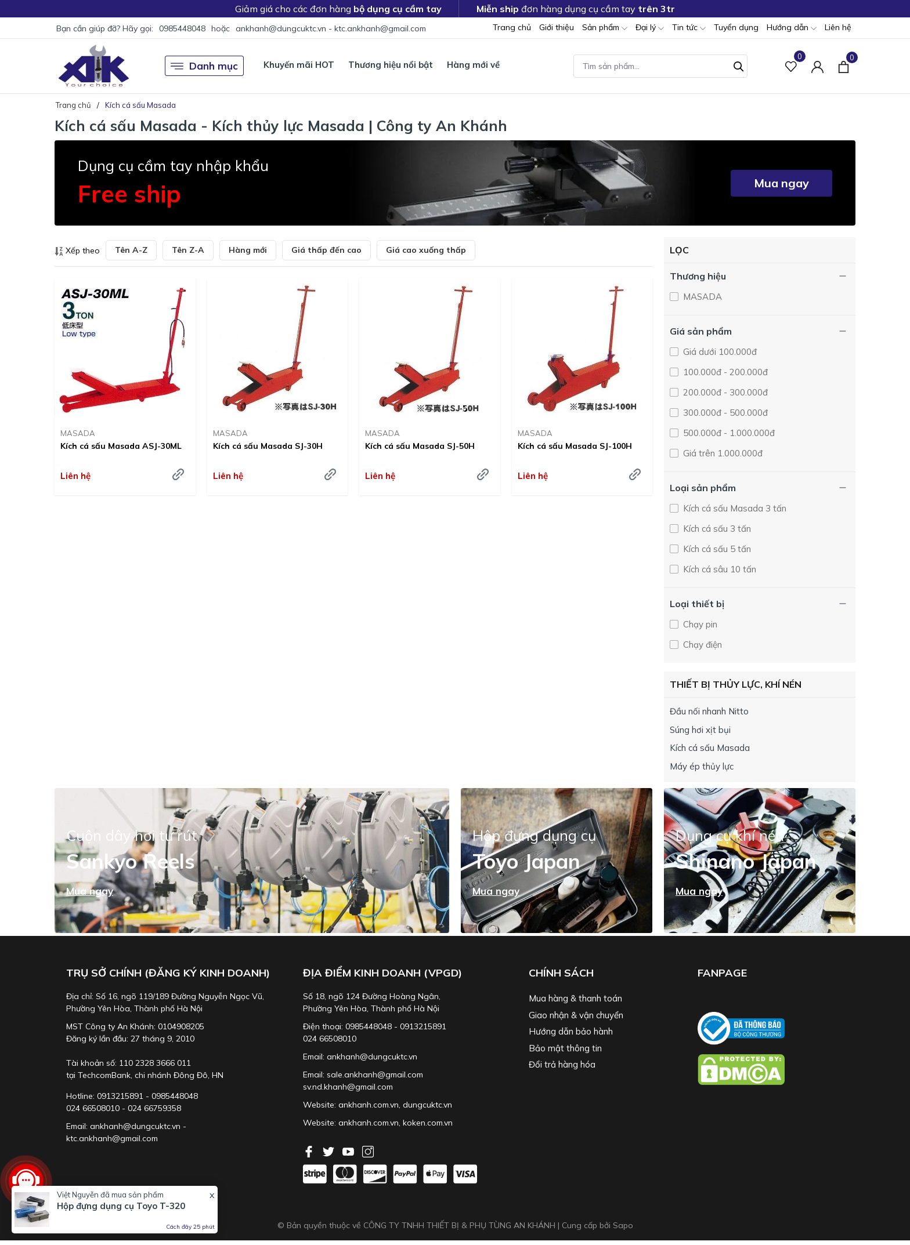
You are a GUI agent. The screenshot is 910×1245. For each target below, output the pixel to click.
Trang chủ (512, 27)
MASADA (77, 433)
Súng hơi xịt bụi (700, 729)
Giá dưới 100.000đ (719, 351)
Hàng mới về (473, 64)
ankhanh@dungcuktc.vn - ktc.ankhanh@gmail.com (331, 28)
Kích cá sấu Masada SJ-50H (420, 446)
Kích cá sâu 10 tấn (718, 569)
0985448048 (182, 28)
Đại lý (649, 28)
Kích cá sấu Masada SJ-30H (268, 446)
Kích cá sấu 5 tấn (716, 548)
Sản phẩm (604, 28)
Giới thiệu (556, 27)
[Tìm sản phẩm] (660, 66)
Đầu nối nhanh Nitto (709, 711)
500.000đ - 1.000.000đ (728, 432)
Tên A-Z (131, 250)
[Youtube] (349, 1150)
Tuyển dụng (736, 27)
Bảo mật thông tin (565, 1048)
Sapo (623, 1225)
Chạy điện (701, 644)
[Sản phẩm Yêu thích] (791, 66)
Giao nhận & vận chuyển (576, 1015)
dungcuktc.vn (427, 1104)
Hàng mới (248, 250)
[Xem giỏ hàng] (843, 65)
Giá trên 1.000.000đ (722, 453)
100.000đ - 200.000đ (724, 372)
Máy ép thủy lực (702, 766)
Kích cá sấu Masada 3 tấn (733, 508)
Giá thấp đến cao (326, 250)
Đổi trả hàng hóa (562, 1064)
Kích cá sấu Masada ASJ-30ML (121, 446)
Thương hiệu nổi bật (390, 64)
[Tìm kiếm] (739, 65)
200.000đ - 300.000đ (724, 392)
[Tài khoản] (817, 66)
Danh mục (204, 66)
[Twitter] (330, 1150)
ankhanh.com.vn (368, 1104)
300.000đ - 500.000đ (724, 412)
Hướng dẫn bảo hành (571, 1031)
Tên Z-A (188, 250)
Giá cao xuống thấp (426, 250)
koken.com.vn (428, 1122)
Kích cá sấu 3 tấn (716, 528)
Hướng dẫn (792, 28)
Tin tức (689, 28)
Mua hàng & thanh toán (575, 998)
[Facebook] (310, 1150)
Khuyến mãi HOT (298, 64)
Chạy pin (699, 624)
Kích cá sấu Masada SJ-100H (575, 446)
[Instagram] (368, 1150)
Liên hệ (838, 27)
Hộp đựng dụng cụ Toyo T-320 (121, 1205)
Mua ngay (781, 183)
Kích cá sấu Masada (710, 747)
